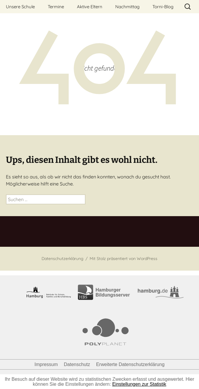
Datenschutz (77, 364)
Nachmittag (127, 6)
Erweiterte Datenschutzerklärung (130, 364)
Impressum (46, 364)
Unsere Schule (20, 6)
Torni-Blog (162, 6)
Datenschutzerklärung (62, 258)
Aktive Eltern (89, 6)
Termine (56, 6)
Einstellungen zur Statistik (139, 384)
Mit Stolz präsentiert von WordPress (123, 258)
